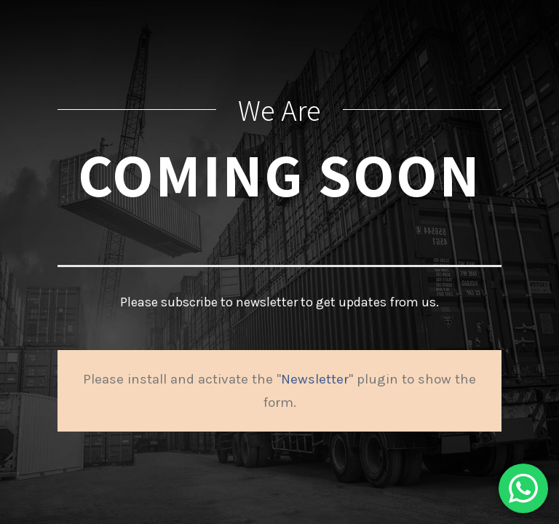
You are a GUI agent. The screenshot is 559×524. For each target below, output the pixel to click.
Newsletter (315, 379)
